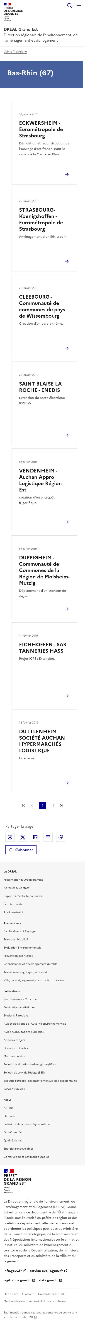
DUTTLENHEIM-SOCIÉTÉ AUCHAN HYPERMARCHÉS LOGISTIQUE (42, 741)
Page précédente (31, 805)
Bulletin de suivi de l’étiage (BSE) (24, 1073)
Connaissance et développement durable (30, 964)
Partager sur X (22, 837)
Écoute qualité (13, 904)
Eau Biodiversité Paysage (20, 931)
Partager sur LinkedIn (35, 837)
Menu (78, 5)
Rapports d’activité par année (23, 896)
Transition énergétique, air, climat (25, 972)
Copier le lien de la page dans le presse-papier (60, 837)
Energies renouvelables (18, 1149)
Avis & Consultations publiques (24, 1032)
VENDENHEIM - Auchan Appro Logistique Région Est (40, 480)
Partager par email (48, 837)
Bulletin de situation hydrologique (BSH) (30, 1064)
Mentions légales (14, 1301)
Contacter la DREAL (51, 1294)
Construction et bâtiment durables (26, 1157)
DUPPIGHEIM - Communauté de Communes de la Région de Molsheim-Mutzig (44, 570)
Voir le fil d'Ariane (15, 52)
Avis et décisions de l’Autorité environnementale (35, 1024)
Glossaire (28, 1294)
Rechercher (69, 5)
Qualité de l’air (13, 1140)
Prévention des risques (18, 956)
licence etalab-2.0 (21, 1317)
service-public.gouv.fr (46, 1270)
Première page (23, 805)
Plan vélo (9, 1116)
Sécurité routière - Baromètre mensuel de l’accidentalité (40, 1081)
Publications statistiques (19, 1007)
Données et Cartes (16, 1048)
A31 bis (8, 1108)
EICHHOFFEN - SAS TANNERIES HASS (42, 648)
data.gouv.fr (48, 1280)
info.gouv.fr (13, 1270)
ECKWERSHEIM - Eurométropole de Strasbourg (41, 129)
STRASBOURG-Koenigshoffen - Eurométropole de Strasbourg (41, 219)
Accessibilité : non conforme (47, 1301)
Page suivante (53, 805)
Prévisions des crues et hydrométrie (27, 1124)
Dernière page (61, 805)
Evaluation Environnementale (22, 948)
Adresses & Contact (16, 888)
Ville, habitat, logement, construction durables (34, 980)
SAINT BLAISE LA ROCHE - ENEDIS (40, 387)
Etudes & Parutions (16, 1016)
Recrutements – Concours (20, 999)
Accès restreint (13, 912)
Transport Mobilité (16, 939)
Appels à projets (14, 1040)
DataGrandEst (13, 1132)
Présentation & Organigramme (23, 880)
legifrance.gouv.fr (17, 1280)
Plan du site (11, 1294)
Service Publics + (14, 1089)
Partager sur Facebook (10, 837)
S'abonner (21, 850)
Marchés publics (14, 1056)
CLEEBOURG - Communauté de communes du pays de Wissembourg (42, 306)
